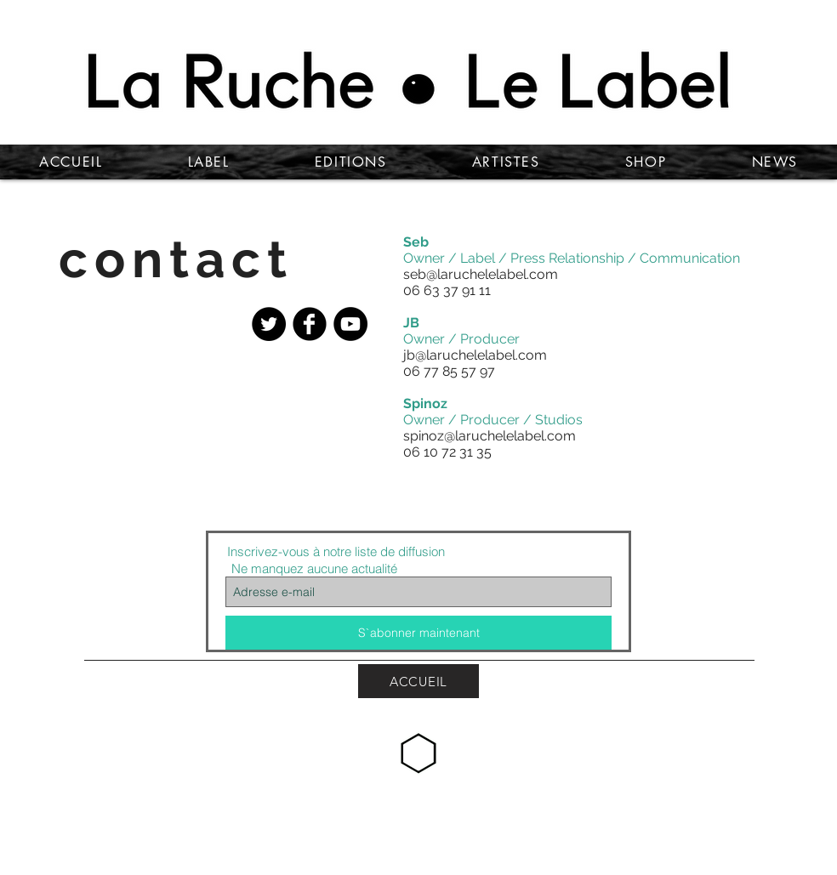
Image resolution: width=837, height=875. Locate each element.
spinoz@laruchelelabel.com (489, 436)
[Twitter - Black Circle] (269, 324)
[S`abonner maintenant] (418, 633)
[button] (187, 461)
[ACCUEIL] (418, 681)
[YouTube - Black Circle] (350, 324)
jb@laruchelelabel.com (475, 355)
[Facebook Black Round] (310, 324)
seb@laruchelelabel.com (480, 274)
